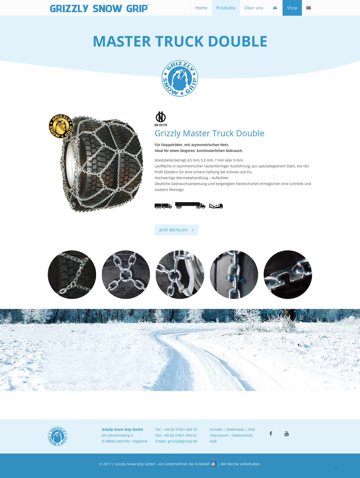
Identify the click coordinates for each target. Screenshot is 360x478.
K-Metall (202, 464)
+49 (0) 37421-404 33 (180, 429)
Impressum (219, 435)
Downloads (235, 429)
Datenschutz (242, 435)
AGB (213, 441)
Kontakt (216, 429)
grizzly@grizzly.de (182, 441)
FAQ (251, 429)
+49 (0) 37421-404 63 (180, 435)
